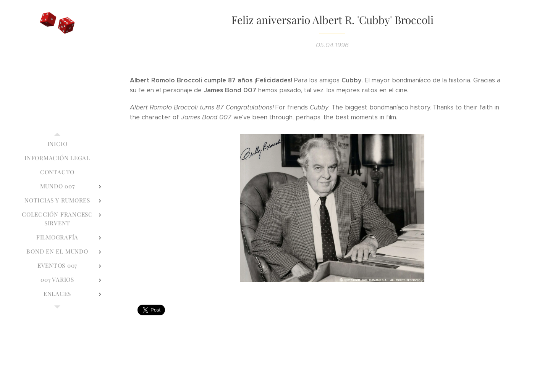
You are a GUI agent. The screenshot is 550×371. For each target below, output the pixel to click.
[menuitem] (57, 144)
